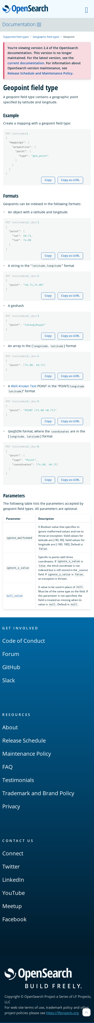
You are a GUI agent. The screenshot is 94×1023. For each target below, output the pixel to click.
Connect (12, 854)
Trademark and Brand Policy (38, 793)
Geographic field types (46, 36)
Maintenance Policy (26, 754)
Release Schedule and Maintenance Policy (40, 73)
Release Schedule (24, 741)
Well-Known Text (23, 386)
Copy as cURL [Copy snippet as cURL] (70, 180)
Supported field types (16, 36)
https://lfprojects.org (62, 1013)
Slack (8, 681)
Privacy (11, 807)
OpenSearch (27, 9)
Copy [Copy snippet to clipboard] (48, 180)
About (10, 728)
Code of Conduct (23, 641)
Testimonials (18, 780)
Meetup (12, 906)
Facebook (14, 920)
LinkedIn (13, 880)
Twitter (11, 867)
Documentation (21, 24)
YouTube (13, 893)
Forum (10, 654)
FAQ (7, 767)
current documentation (26, 63)
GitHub (11, 667)
